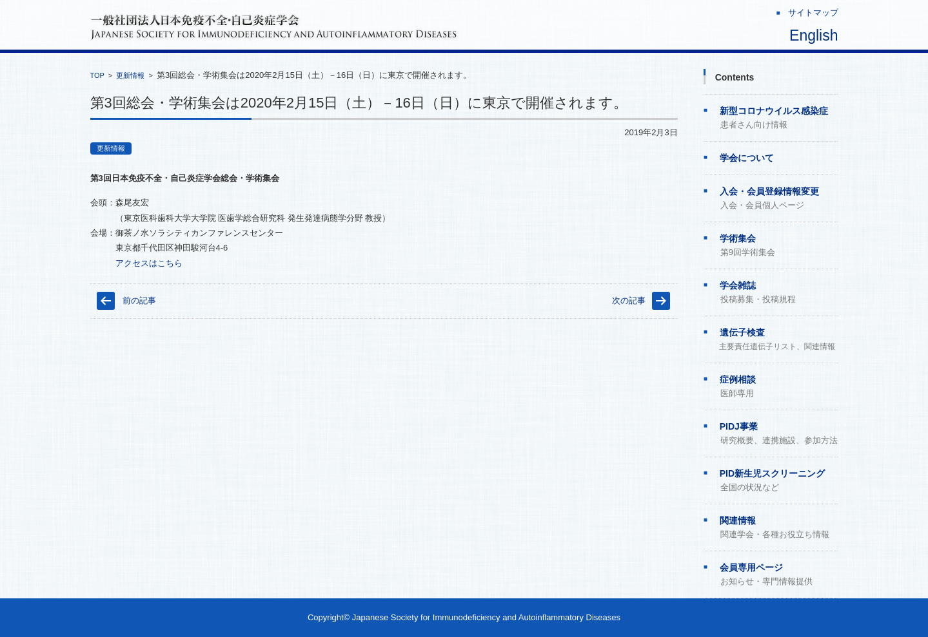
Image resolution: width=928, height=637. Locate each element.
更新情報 (130, 75)
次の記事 (629, 300)
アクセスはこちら (149, 263)
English (813, 35)
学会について (747, 158)
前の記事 (139, 300)
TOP (97, 75)
